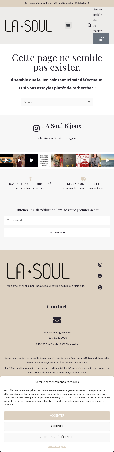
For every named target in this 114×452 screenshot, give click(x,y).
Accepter (57, 415)
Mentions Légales (57, 446)
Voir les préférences (57, 437)
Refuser (57, 426)
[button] (68, 25)
